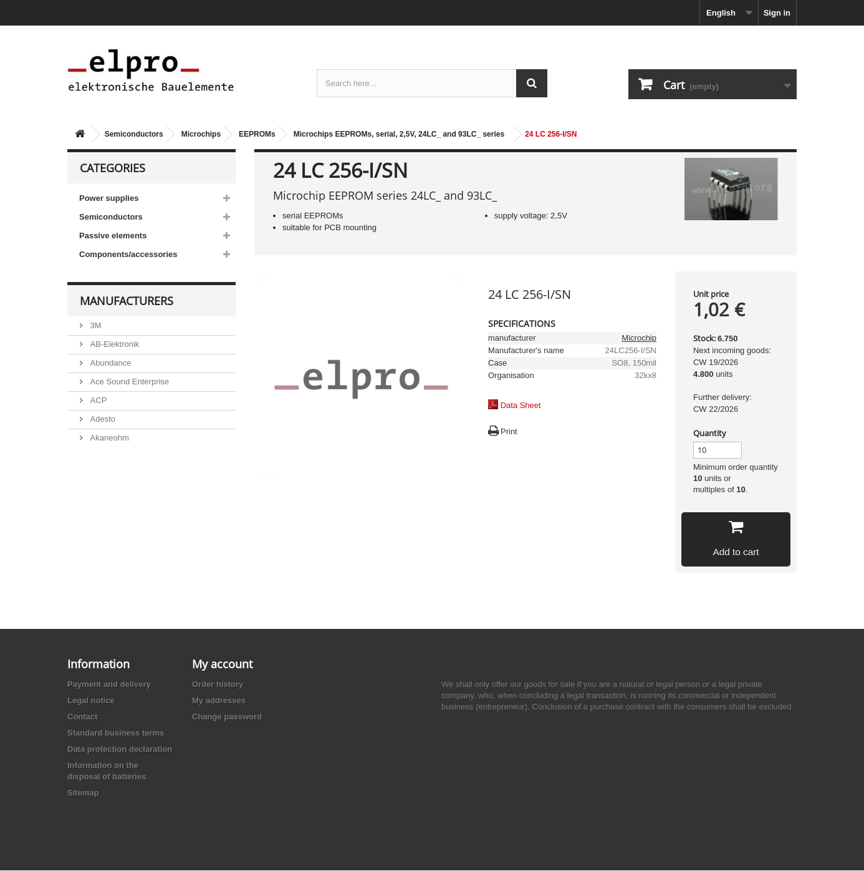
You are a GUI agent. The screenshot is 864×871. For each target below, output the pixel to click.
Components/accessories (128, 254)
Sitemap (83, 793)
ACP (97, 400)
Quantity (709, 433)
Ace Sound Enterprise (128, 381)
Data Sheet (521, 405)
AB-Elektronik (113, 344)
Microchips (201, 134)
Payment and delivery (109, 684)
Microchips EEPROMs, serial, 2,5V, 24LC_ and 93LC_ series (399, 134)
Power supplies (108, 198)
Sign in (777, 12)
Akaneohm (108, 437)
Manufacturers (126, 300)
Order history (217, 684)
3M (95, 325)
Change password (227, 717)
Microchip (639, 338)
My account (222, 664)
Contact (82, 717)
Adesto (101, 419)
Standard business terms (115, 733)
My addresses (219, 701)
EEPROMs (257, 134)
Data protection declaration (119, 749)
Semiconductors (134, 134)
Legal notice (91, 701)
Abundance (109, 362)
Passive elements (112, 235)
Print (509, 431)
